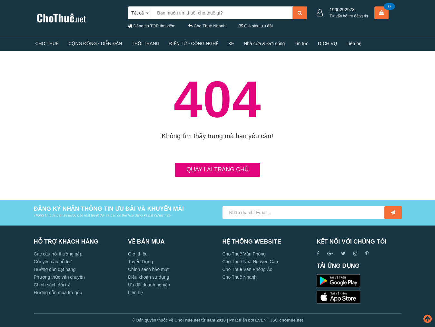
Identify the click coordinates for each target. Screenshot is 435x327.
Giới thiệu (138, 253)
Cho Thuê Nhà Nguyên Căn (250, 261)
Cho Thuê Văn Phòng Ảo (247, 269)
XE (231, 43)
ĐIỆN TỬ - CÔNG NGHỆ (194, 43)
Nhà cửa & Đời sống (264, 43)
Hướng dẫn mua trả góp (58, 292)
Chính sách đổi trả (52, 284)
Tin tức (301, 43)
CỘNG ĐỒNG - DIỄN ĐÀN (95, 43)
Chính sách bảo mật (148, 269)
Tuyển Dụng (140, 261)
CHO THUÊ (47, 43)
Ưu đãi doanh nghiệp (149, 284)
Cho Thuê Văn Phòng (244, 253)
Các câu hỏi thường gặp (58, 253)
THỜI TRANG (145, 43)
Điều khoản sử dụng (148, 277)
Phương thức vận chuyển (59, 277)
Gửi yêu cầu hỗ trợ (53, 261)
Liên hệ (354, 43)
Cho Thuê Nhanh (239, 277)
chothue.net (291, 320)
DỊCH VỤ (327, 43)
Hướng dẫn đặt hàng (55, 269)
